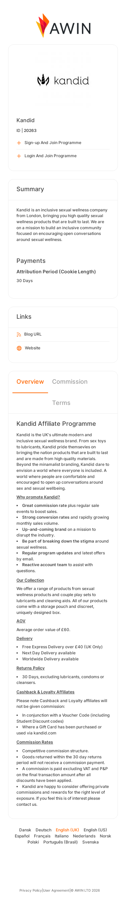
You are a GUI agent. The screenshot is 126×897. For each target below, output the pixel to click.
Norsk (105, 835)
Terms (61, 402)
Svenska (90, 841)
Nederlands (84, 835)
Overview (30, 381)
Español (22, 835)
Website (28, 348)
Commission (70, 381)
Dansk (25, 829)
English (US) (95, 829)
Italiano (62, 835)
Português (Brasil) (60, 841)
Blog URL (29, 334)
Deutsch (43, 829)
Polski (33, 841)
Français (42, 835)
